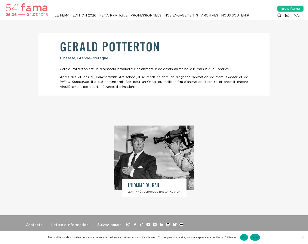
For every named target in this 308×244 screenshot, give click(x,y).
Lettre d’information (70, 225)
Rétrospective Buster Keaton (159, 191)
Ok (244, 237)
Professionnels (145, 15)
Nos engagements (181, 15)
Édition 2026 (84, 15)
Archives (209, 15)
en (299, 16)
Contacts (34, 225)
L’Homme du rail (144, 185)
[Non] (303, 237)
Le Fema (62, 15)
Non (255, 237)
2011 (131, 191)
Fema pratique (113, 15)
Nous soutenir (235, 15)
